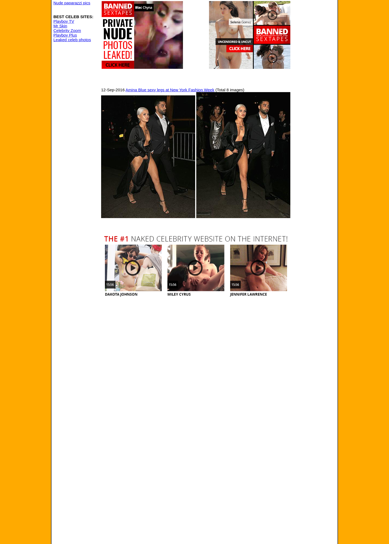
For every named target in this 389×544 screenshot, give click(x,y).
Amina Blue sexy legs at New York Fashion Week (170, 90)
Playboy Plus (65, 35)
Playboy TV (63, 21)
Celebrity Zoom (67, 30)
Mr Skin (60, 26)
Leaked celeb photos (72, 39)
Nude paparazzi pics (71, 3)
